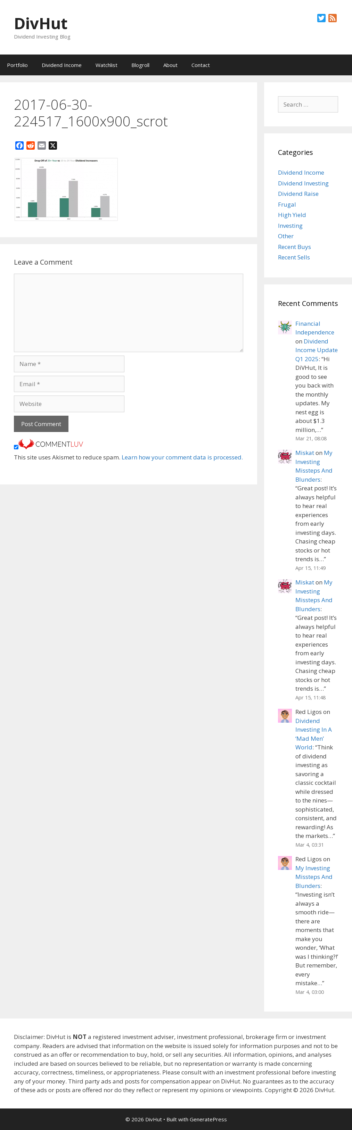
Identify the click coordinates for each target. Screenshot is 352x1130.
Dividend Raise (298, 194)
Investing (290, 226)
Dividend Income (62, 64)
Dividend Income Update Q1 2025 (316, 350)
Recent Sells (294, 257)
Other (286, 236)
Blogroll (140, 64)
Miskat (304, 453)
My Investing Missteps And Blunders (314, 877)
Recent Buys (294, 247)
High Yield (292, 215)
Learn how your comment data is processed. (182, 457)
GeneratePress (208, 1119)
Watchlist (106, 64)
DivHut (40, 23)
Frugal (287, 204)
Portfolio (17, 64)
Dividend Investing (303, 183)
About (170, 64)
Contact (200, 64)
